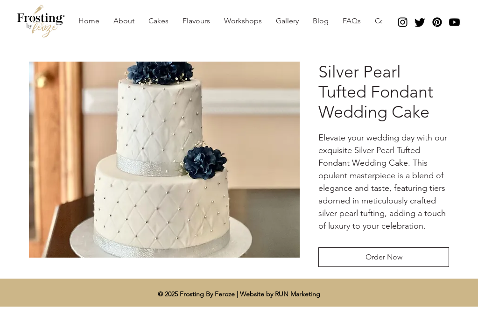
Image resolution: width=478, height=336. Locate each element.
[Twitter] (420, 22)
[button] (158, 20)
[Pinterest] (437, 22)
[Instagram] (402, 22)
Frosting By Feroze (208, 294)
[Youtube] (454, 22)
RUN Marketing (297, 294)
